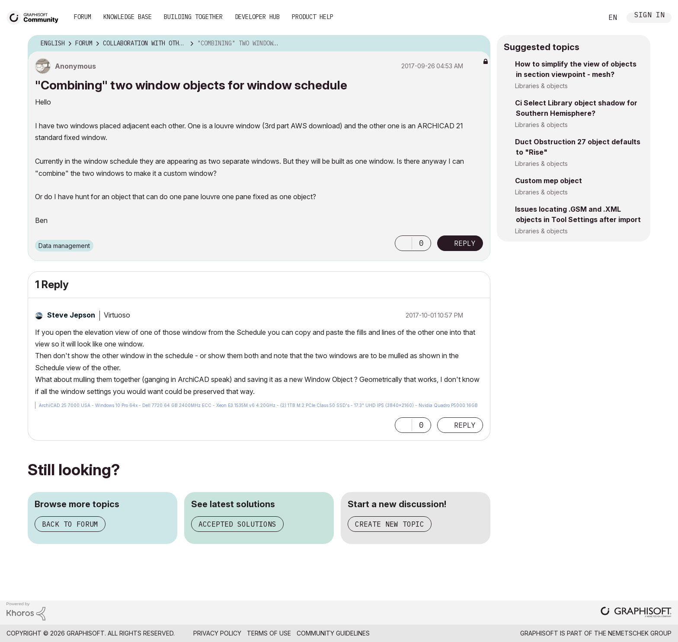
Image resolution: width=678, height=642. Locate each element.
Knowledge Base (127, 17)
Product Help (312, 17)
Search (586, 17)
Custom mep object (548, 180)
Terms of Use (269, 633)
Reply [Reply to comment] (465, 425)
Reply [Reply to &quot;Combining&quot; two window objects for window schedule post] (465, 243)
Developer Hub (257, 17)
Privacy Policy (217, 633)
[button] (403, 243)
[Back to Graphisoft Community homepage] (35, 16)
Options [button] (478, 43)
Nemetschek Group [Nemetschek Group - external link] (640, 633)
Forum (82, 17)
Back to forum (70, 524)
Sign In (649, 16)
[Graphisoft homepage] (636, 613)
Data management (64, 245)
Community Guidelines (333, 633)
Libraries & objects (541, 85)
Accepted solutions (237, 524)
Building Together (193, 17)
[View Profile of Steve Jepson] (71, 315)
